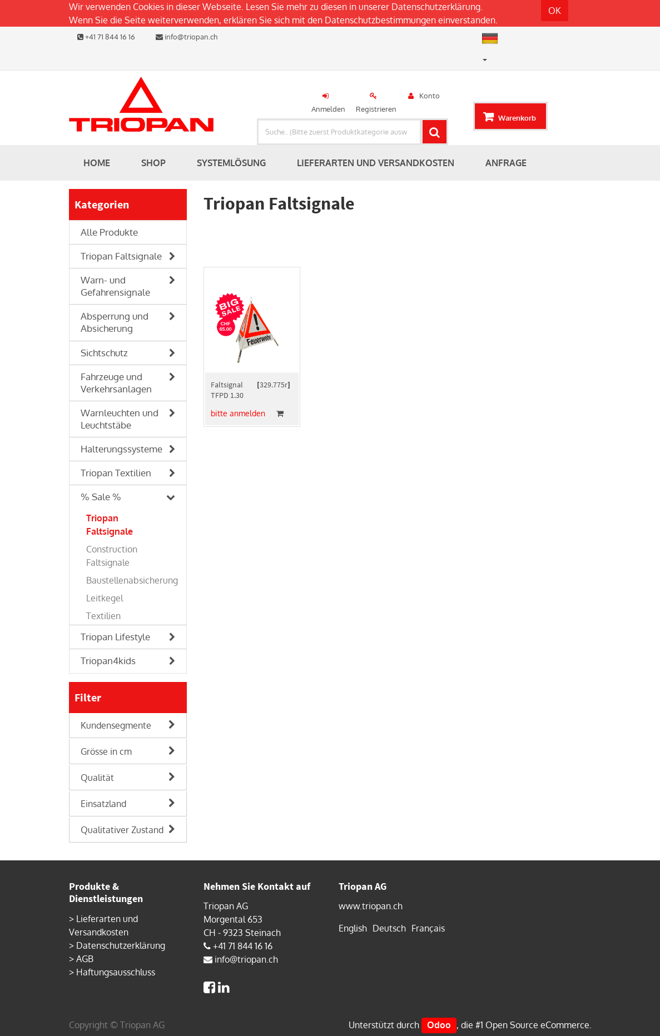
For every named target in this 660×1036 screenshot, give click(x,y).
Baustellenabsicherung (132, 580)
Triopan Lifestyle (115, 636)
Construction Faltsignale (111, 556)
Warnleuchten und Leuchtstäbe (119, 419)
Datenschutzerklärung (435, 6)
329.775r (273, 385)
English (353, 928)
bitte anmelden (238, 413)
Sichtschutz (104, 352)
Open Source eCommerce (537, 1024)
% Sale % (101, 496)
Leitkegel (104, 598)
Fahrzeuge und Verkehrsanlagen (116, 383)
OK (554, 10)
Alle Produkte (109, 232)
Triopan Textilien (116, 473)
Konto (429, 95)
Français (428, 928)
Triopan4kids (108, 660)
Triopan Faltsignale (121, 256)
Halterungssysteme (121, 449)
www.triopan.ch (371, 906)
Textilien (103, 615)
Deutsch (389, 928)
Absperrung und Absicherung (114, 322)
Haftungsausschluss (115, 972)
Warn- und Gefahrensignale (115, 286)
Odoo (439, 1024)
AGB (84, 958)
